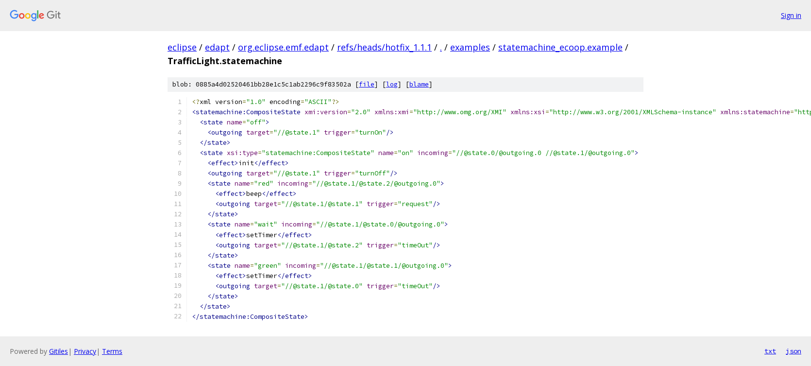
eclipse (182, 47)
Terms (112, 351)
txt (770, 351)
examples (470, 47)
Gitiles (58, 351)
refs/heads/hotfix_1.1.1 (384, 47)
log (392, 84)
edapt (217, 47)
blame (419, 84)
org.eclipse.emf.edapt (283, 47)
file (366, 84)
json (793, 351)
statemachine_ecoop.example (560, 47)
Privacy (85, 351)
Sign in (791, 15)
